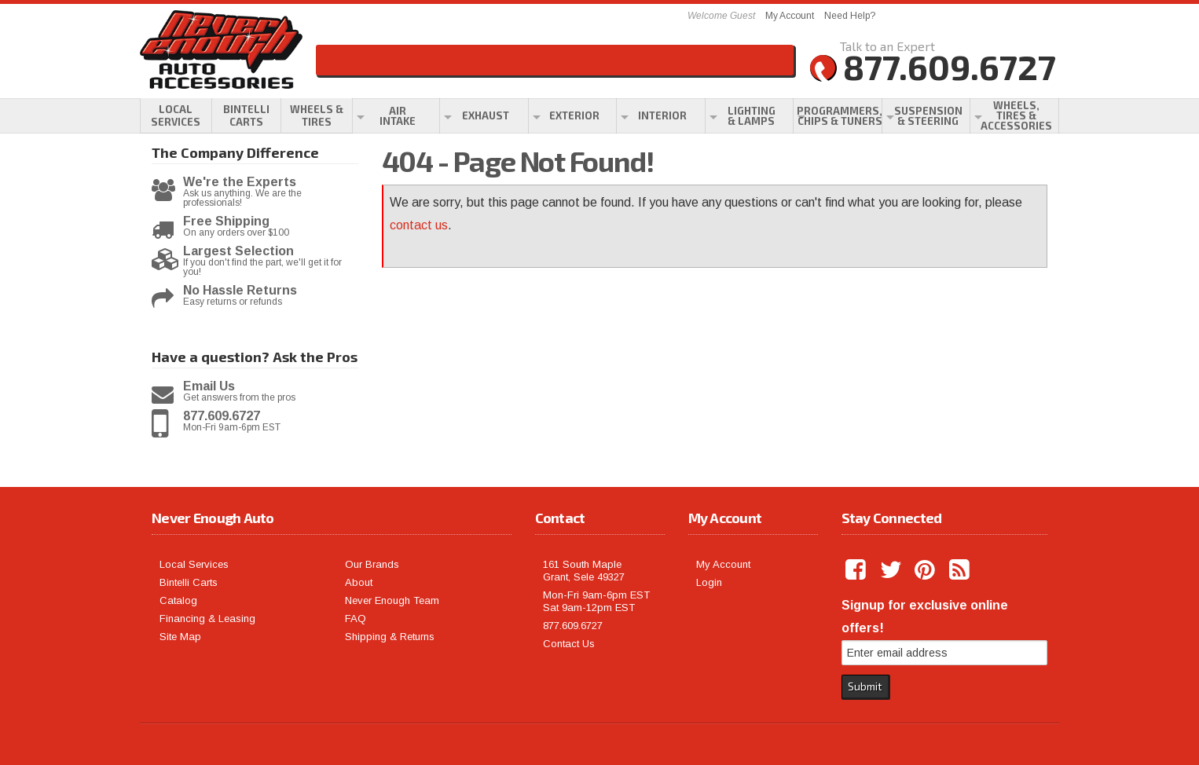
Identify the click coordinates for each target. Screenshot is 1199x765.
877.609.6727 (221, 416)
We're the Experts (239, 182)
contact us (419, 225)
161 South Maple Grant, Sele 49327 (584, 570)
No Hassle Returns (240, 290)
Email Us (209, 386)
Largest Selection (238, 251)
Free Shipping (226, 221)
